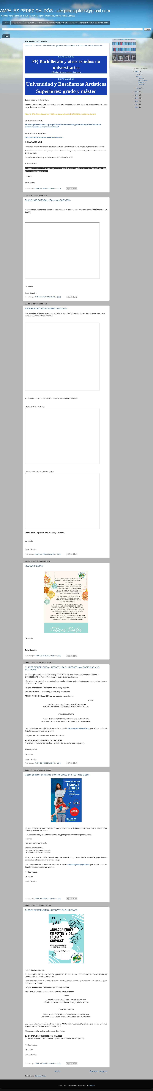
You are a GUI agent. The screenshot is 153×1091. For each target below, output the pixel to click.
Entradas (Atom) (40, 1076)
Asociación (17, 23)
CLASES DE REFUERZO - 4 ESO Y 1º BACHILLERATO (51, 910)
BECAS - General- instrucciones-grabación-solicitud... (142, 80)
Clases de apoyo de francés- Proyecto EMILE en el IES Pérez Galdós (57, 775)
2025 (137, 92)
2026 (137, 71)
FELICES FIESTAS (34, 566)
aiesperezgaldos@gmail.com (78, 728)
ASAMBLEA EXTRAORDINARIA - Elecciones (46, 308)
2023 (137, 98)
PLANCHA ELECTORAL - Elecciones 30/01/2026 (48, 200)
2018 (137, 107)
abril (138, 74)
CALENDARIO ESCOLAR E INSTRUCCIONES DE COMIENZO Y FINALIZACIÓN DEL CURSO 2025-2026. (66, 23)
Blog (6, 36)
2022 (137, 101)
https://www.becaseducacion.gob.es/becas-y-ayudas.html (44, 137)
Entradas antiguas (98, 1071)
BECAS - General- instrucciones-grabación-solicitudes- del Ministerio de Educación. (63, 46)
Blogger (91, 1085)
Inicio (7, 23)
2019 (137, 104)
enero (139, 88)
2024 (137, 95)
